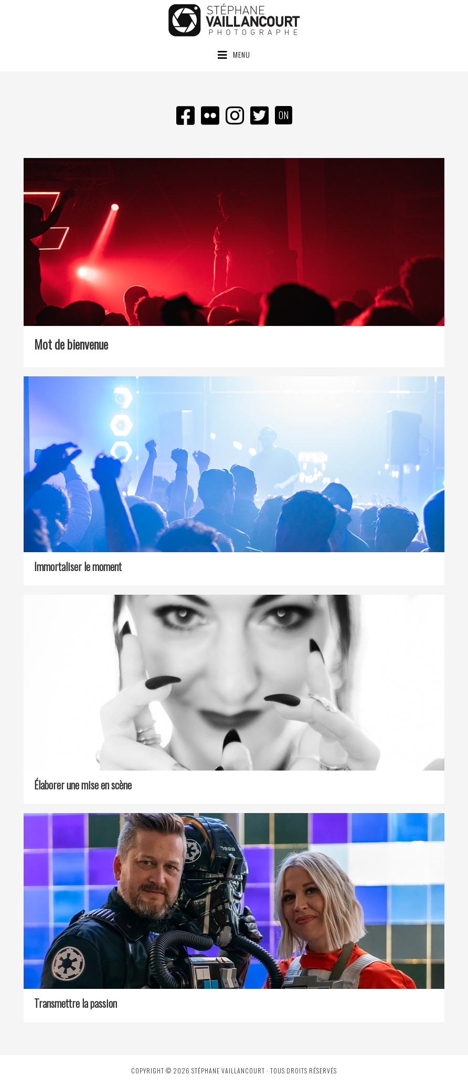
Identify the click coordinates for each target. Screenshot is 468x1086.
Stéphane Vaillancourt (234, 20)
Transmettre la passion (75, 1003)
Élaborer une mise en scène (83, 785)
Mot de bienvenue (71, 343)
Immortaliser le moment (78, 566)
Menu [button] (241, 54)
